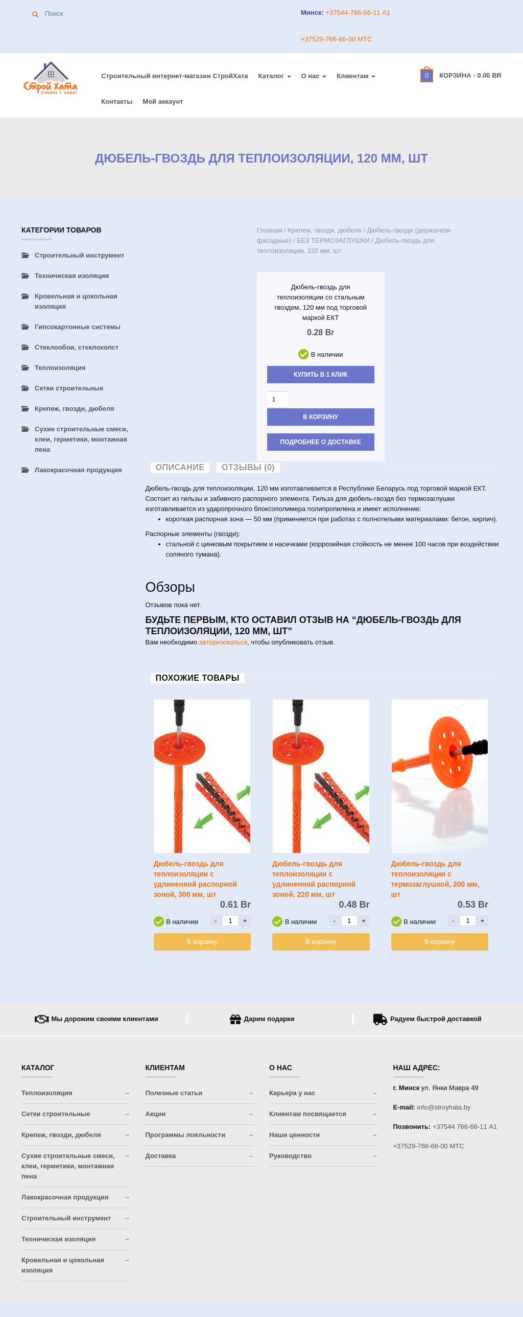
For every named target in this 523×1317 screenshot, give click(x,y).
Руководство (290, 1156)
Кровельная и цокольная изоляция (76, 301)
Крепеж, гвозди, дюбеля (324, 230)
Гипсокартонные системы (78, 327)
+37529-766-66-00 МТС (336, 39)
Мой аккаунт (162, 101)
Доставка (161, 1156)
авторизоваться (223, 642)
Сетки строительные (69, 388)
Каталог (274, 76)
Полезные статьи (174, 1093)
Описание (180, 467)
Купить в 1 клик (320, 374)
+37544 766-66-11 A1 (465, 1126)
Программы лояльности (186, 1135)
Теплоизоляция (60, 368)
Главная (269, 230)
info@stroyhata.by (443, 1107)
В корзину (320, 417)
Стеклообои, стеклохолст (76, 347)
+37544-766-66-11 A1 (357, 12)
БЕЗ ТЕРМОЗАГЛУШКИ (333, 240)
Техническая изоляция (72, 276)
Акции (156, 1114)
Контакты (116, 101)
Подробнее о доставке (320, 442)
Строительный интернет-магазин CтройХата (174, 76)
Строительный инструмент (79, 255)
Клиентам (356, 76)
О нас (314, 76)
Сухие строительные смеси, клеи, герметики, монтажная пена (81, 439)
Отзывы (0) (248, 467)
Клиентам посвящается (307, 1114)
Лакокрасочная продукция (78, 470)
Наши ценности (294, 1135)
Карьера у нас (292, 1093)
